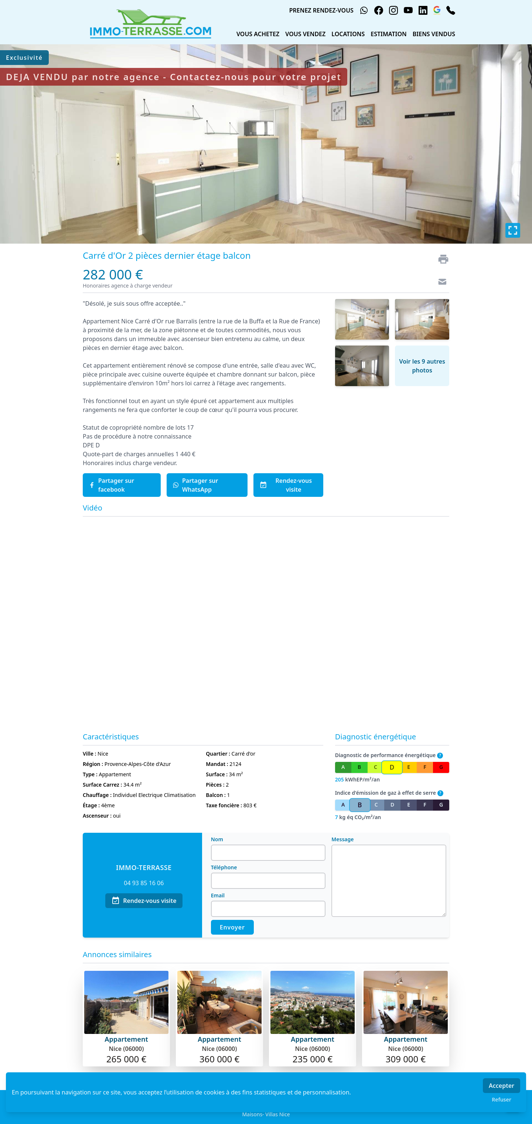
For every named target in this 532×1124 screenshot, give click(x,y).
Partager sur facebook (111, 485)
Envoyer (232, 927)
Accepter (501, 1086)
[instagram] (393, 10)
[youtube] (408, 10)
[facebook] (378, 10)
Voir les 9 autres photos (422, 365)
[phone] (450, 10)
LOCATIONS (348, 34)
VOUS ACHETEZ (257, 34)
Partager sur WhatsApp (195, 485)
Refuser (501, 1099)
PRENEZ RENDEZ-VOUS (321, 10)
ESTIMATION (389, 34)
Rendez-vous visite (285, 485)
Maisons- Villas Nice (266, 1114)
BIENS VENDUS (434, 34)
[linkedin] (423, 10)
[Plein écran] (512, 230)
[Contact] (440, 283)
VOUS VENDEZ (305, 34)
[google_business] (436, 10)
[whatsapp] (363, 10)
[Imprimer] (440, 259)
